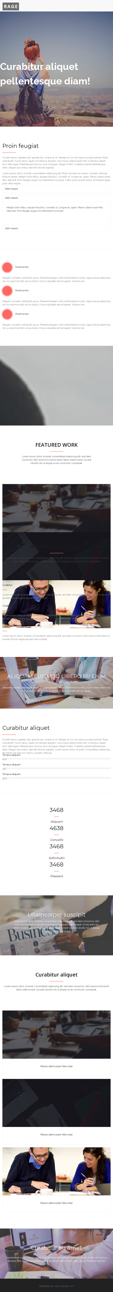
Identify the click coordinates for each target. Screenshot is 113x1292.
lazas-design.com (64, 1286)
